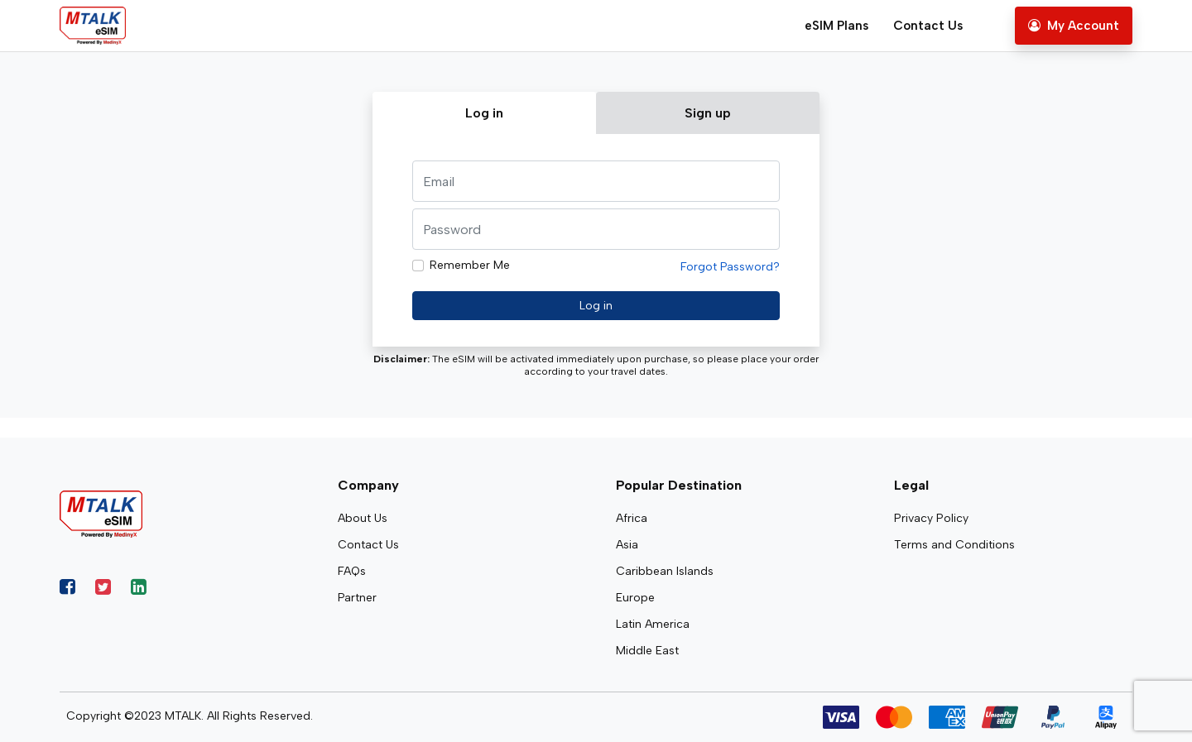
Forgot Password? (730, 267)
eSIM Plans (836, 25)
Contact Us (928, 25)
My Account (1073, 25)
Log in (596, 306)
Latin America (653, 624)
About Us (362, 518)
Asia (627, 545)
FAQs (352, 571)
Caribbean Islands (665, 571)
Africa (631, 518)
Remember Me (470, 265)
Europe (635, 598)
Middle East (647, 651)
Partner (357, 598)
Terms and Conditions (954, 545)
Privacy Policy (931, 518)
